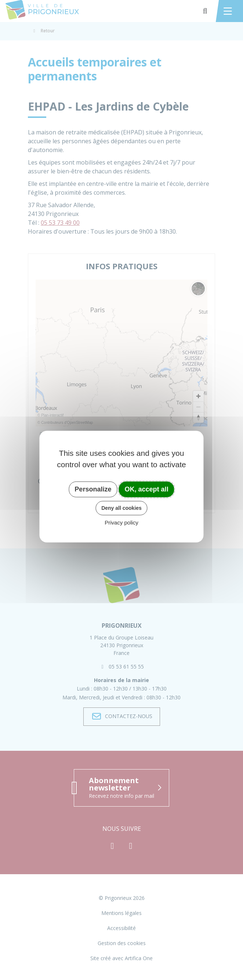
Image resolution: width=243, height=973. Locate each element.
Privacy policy (121, 522)
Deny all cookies (121, 508)
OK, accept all (146, 489)
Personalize (93, 489)
